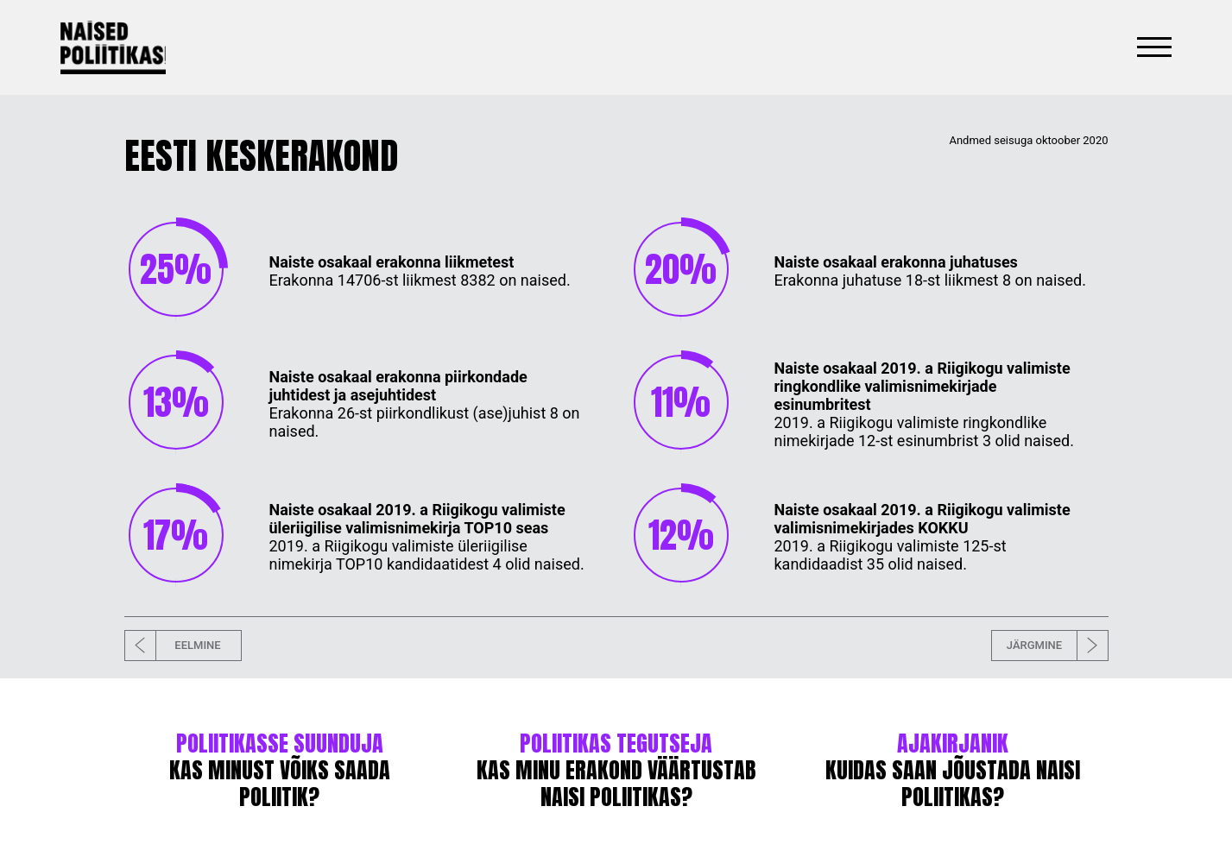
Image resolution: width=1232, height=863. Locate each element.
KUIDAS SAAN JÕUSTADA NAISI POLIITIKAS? (953, 772)
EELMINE (173, 645)
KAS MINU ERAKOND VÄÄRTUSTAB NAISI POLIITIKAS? (616, 772)
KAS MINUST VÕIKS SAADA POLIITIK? (279, 772)
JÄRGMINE (1057, 645)
